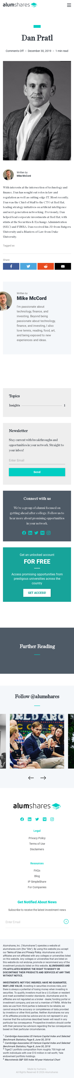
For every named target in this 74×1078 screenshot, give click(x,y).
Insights (14, 405)
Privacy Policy (37, 838)
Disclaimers (37, 849)
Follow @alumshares (37, 696)
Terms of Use (37, 843)
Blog (37, 876)
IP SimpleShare (37, 881)
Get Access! (37, 593)
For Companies (37, 887)
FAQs (37, 870)
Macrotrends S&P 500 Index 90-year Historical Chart (32, 1059)
